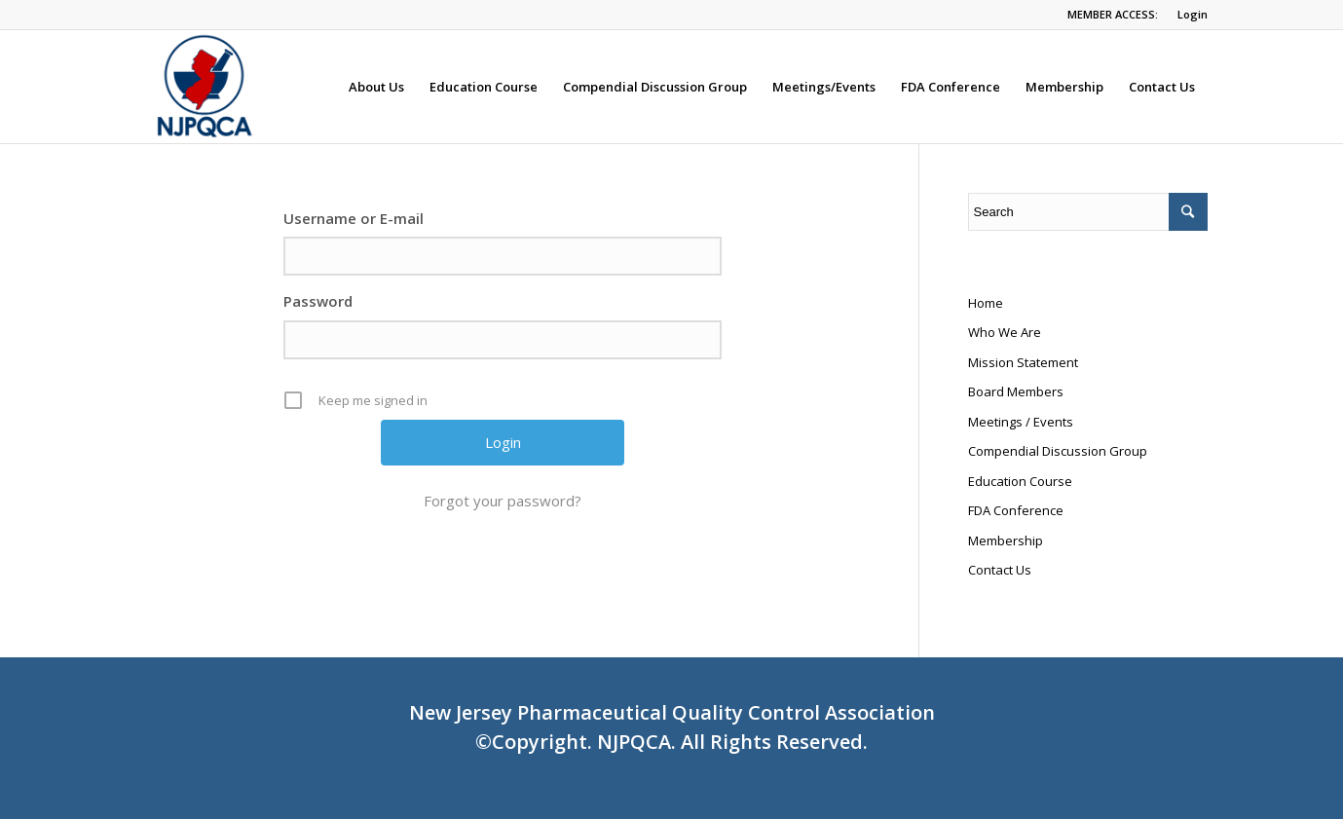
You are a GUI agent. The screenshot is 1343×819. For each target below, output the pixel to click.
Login (1192, 14)
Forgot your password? (502, 500)
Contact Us (999, 569)
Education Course (1020, 481)
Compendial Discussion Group (1057, 451)
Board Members (1015, 391)
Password (318, 301)
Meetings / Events (1020, 421)
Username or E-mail (353, 218)
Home (985, 303)
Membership (1005, 540)
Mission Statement (1023, 362)
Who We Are (1004, 332)
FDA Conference (1015, 510)
